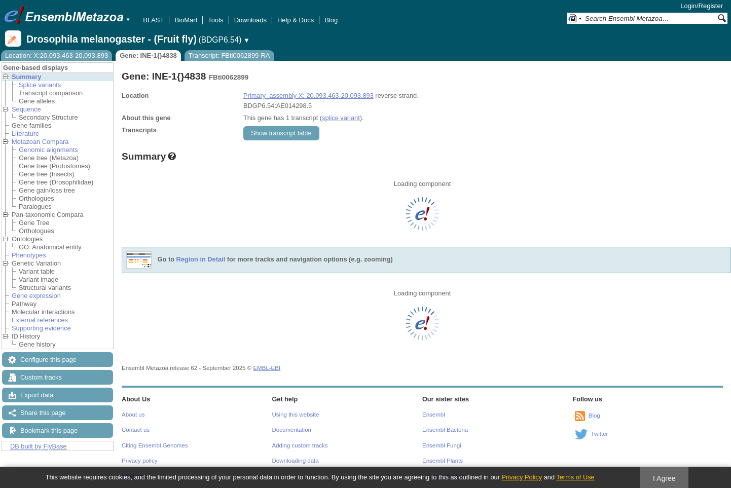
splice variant (341, 118)
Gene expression (36, 295)
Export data (36, 395)
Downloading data (295, 461)
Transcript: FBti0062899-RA (229, 55)
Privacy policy (139, 461)
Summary (26, 77)
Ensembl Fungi (441, 445)
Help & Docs (295, 20)
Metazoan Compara (40, 141)
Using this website (295, 414)
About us (133, 414)
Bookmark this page (49, 430)
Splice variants (40, 85)
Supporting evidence (41, 328)
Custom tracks (41, 377)
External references (40, 320)
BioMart (185, 20)
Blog (331, 20)
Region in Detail (201, 260)
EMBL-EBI (266, 368)
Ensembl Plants (442, 461)
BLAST (153, 20)
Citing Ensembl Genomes (155, 445)
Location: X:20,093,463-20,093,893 (56, 55)
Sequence (26, 109)
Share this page (43, 413)
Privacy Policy (521, 477)
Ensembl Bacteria (445, 430)
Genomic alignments (48, 150)
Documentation (291, 430)
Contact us (136, 430)
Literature (25, 133)
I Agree (664, 478)
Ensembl (433, 414)
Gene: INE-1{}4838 (148, 55)
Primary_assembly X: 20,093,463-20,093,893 (308, 95)
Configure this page (48, 359)
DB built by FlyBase (38, 446)
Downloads (250, 20)
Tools (215, 20)
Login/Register (701, 6)
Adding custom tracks (300, 445)
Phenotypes (29, 255)
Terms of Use (575, 477)
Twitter (599, 434)
